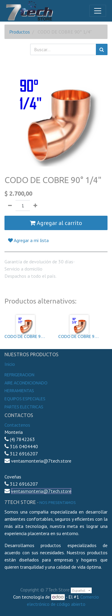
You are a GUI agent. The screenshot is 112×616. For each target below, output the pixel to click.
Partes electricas (23, 406)
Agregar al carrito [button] (56, 223)
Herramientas (19, 390)
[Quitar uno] (10, 205)
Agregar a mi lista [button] (28, 240)
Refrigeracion (19, 374)
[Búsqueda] (102, 49)
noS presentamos (57, 502)
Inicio (9, 364)
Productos (19, 32)
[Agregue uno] (35, 205)
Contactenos (17, 425)
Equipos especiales (24, 398)
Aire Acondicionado (25, 383)
